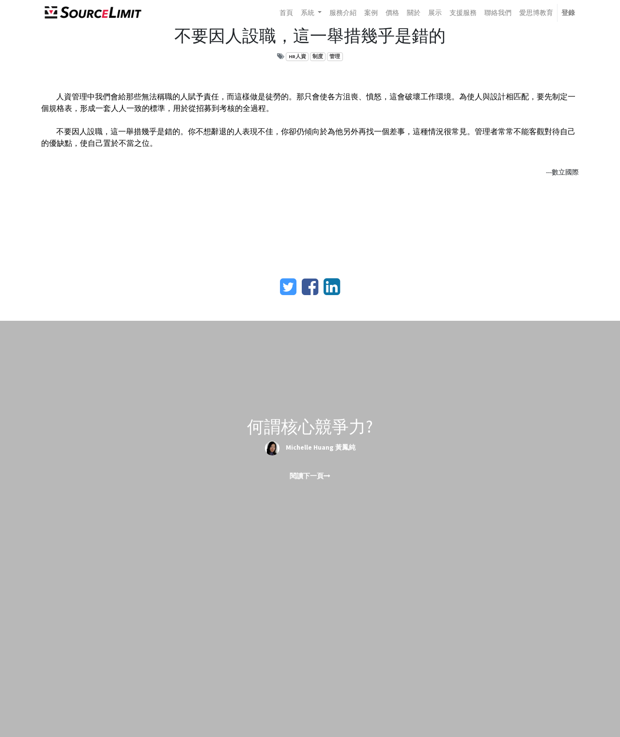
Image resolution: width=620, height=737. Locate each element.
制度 (317, 56)
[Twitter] (288, 287)
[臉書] (310, 287)
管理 (334, 56)
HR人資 (297, 56)
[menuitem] (286, 13)
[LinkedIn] (332, 287)
